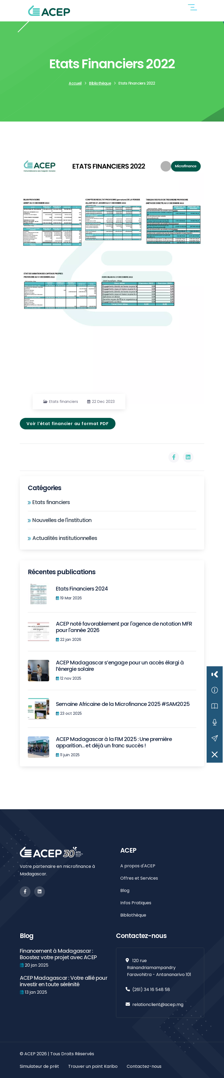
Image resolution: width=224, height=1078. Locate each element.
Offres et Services (139, 878)
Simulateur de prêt (39, 1066)
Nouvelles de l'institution (60, 520)
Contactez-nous (144, 1066)
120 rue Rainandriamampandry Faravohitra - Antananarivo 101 (159, 968)
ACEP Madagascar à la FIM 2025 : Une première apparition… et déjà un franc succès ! (114, 742)
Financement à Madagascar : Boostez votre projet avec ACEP (58, 954)
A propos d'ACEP (137, 866)
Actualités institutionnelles (62, 538)
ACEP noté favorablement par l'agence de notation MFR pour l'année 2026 (124, 627)
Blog (124, 890)
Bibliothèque (100, 83)
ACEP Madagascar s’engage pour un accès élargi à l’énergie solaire (120, 666)
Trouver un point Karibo (93, 1066)
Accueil (75, 83)
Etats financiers (63, 401)
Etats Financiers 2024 (82, 588)
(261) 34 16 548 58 (151, 989)
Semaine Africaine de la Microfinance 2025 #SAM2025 (123, 704)
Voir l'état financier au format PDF (67, 424)
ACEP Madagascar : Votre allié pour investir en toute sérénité (63, 981)
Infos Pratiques (135, 903)
